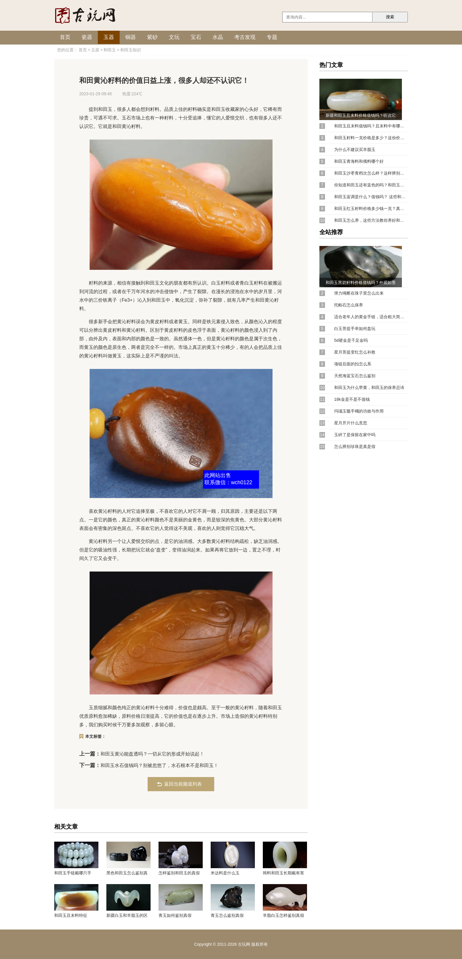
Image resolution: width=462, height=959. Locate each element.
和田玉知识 (130, 49)
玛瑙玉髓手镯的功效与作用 (359, 411)
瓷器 (87, 37)
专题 (272, 37)
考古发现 (244, 37)
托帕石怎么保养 (348, 305)
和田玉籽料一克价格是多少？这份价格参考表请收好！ (371, 137)
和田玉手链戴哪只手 (72, 873)
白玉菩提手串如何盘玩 (354, 328)
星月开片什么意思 (350, 423)
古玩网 (244, 944)
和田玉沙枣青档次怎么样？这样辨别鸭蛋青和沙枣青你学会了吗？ (371, 173)
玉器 (108, 37)
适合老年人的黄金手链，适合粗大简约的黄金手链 (371, 316)
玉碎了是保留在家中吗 (354, 434)
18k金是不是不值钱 (352, 399)
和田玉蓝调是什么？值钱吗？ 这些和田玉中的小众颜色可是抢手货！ (371, 196)
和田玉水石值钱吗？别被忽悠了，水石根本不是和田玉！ (159, 765)
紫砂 (152, 37)
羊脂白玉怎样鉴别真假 (283, 915)
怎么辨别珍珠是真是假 (354, 446)
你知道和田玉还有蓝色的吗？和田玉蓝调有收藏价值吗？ (371, 185)
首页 (65, 37)
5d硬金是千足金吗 (351, 340)
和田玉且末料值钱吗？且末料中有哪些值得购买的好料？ (371, 126)
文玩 (174, 37)
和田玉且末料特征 (70, 915)
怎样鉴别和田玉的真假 (179, 873)
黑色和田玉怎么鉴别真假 (127, 873)
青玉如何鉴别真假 (175, 915)
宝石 (196, 37)
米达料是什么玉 (225, 873)
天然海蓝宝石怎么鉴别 (354, 375)
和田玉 (109, 49)
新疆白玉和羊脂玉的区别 (127, 915)
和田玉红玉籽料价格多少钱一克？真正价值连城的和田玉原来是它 (371, 208)
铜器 (130, 37)
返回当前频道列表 (183, 783)
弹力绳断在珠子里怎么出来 (359, 293)
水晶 (217, 37)
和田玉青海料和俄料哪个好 (359, 161)
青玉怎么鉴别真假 (227, 915)
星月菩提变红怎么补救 (354, 352)
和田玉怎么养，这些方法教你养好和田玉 (371, 220)
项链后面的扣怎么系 (352, 364)
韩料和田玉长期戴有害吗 (283, 873)
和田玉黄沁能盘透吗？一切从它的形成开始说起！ (152, 753)
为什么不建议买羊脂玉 (354, 149)
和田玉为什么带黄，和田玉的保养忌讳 (369, 387)
